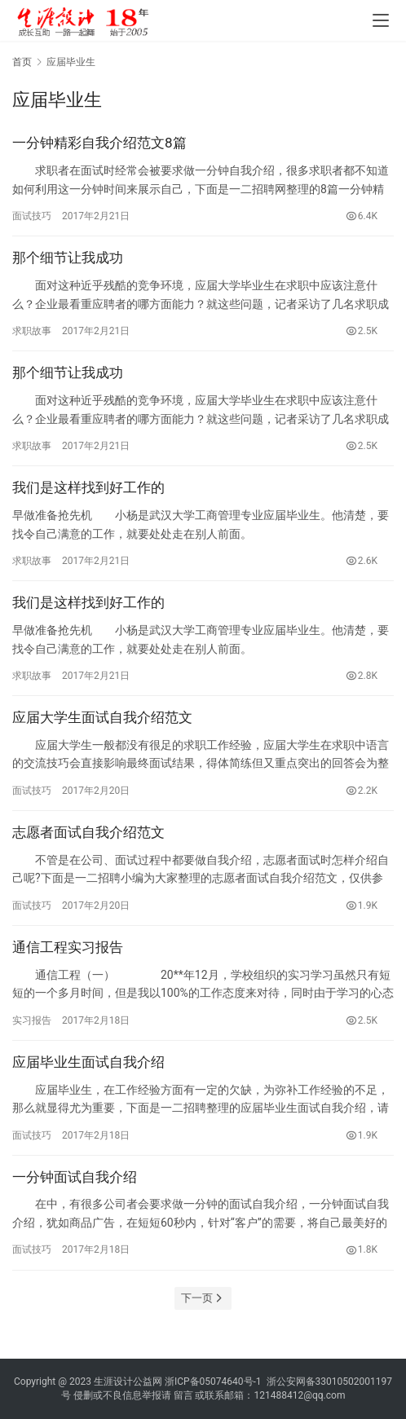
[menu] (381, 20)
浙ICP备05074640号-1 (213, 1381)
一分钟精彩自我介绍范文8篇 (99, 142)
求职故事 (31, 331)
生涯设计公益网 (128, 1381)
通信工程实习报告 (67, 947)
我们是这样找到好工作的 (88, 487)
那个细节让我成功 (67, 257)
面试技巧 (31, 216)
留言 (183, 1395)
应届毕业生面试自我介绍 (88, 1062)
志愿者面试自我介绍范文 (88, 832)
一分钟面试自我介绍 (74, 1177)
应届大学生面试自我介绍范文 (102, 717)
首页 (22, 62)
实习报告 (31, 1020)
